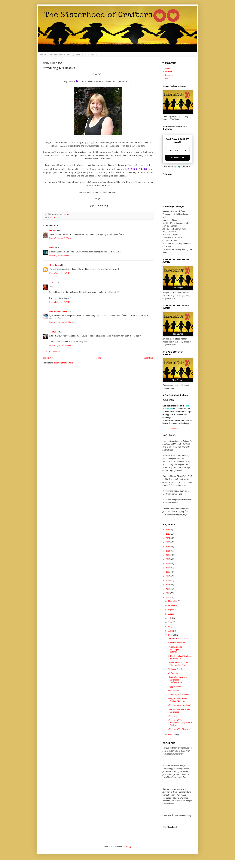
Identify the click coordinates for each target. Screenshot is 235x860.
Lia (166, 79)
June (170, 622)
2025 (168, 534)
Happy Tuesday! (174, 686)
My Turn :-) (173, 673)
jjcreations (54, 265)
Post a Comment (53, 352)
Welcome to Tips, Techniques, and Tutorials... (176, 649)
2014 (168, 580)
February (172, 734)
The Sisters (54, 217)
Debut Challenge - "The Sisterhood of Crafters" (178, 663)
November (173, 601)
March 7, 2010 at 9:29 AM (60, 238)
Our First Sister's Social (178, 639)
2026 (168, 529)
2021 (168, 551)
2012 (168, 589)
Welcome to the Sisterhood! (179, 705)
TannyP (52, 332)
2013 (168, 585)
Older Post (148, 358)
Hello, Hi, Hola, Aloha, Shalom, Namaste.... (177, 700)
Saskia (52, 282)
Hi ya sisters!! (174, 690)
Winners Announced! (177, 643)
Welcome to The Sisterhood (179, 729)
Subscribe (177, 157)
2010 (168, 597)
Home (43, 54)
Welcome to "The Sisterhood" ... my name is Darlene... (180, 722)
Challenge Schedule (176, 669)
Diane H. (169, 75)
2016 (168, 572)
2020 (168, 555)
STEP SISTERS (92, 54)
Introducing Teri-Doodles (178, 695)
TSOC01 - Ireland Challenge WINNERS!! (180, 657)
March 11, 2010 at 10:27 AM (61, 322)
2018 (168, 563)
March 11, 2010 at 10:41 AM (61, 345)
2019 (168, 559)
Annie (167, 68)
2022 (168, 547)
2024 (168, 538)
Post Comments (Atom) (64, 363)
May (170, 627)
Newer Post (48, 358)
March (171, 635)
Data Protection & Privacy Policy (65, 54)
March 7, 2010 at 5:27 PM (60, 273)
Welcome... (172, 716)
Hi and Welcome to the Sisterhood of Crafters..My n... (177, 680)
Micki (52, 248)
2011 (168, 593)
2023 (168, 542)
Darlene (53, 230)
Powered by (177, 166)
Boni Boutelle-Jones (58, 311)
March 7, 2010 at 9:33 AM (60, 256)
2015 (168, 576)
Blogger (128, 846)
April (170, 631)
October (172, 605)
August (171, 614)
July (170, 618)
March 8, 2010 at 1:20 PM (60, 302)
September (173, 610)
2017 (168, 568)
